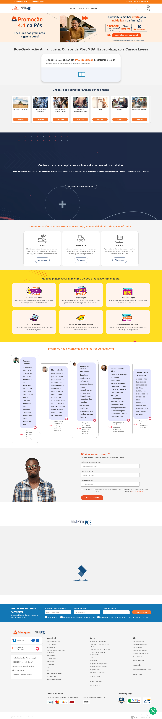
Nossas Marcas (52, 652)
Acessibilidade (20, 2)
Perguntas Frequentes (54, 678)
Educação (93, 665)
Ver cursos (42, 262)
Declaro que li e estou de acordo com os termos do (136, 495)
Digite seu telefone (87, 485)
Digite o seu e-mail (87, 476)
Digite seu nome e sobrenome (91, 467)
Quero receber (142, 617)
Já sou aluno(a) (88, 494)
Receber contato (92, 503)
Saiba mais (20, 118)
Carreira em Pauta (139, 646)
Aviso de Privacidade (137, 496)
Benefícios (50, 666)
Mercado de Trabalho (140, 655)
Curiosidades (137, 652)
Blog (48, 675)
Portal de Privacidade (54, 684)
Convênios (50, 669)
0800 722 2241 (17, 671)
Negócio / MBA (95, 674)
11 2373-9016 (18, 675)
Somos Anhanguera (53, 646)
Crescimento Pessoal (140, 649)
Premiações (51, 660)
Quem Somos (51, 649)
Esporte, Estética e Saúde (98, 671)
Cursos (72, 8)
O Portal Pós (83, 8)
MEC (48, 672)
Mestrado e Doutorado (97, 677)
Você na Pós (137, 661)
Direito (92, 662)
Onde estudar (51, 663)
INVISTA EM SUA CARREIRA (137, 2)
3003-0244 (16, 667)
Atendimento (38, 2)
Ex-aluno (94, 8)
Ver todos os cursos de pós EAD (81, 185)
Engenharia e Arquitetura (98, 668)
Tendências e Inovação (140, 658)
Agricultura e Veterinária (98, 646)
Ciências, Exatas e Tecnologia (100, 654)
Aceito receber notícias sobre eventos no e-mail (108, 495)
